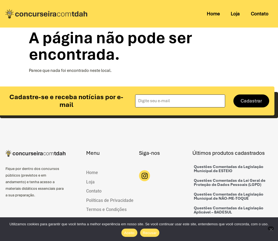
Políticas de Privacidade (109, 200)
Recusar (150, 233)
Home (213, 14)
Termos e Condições (106, 209)
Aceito (129, 233)
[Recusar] (271, 228)
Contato (259, 14)
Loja (235, 14)
